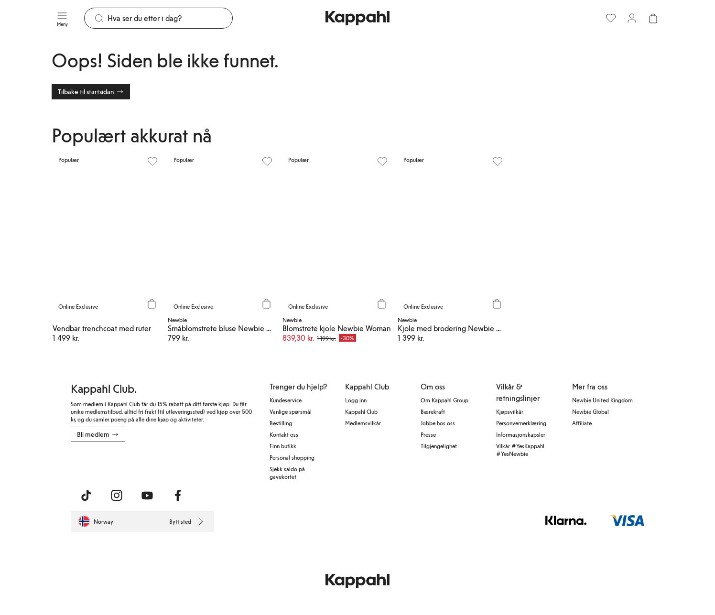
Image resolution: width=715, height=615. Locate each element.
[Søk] (170, 18)
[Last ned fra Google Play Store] (162, 463)
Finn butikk (283, 445)
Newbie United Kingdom (602, 400)
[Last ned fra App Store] (99, 463)
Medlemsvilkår (363, 423)
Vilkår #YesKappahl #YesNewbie (520, 449)
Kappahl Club (361, 411)
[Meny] (62, 18)
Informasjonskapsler (520, 434)
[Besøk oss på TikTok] (86, 495)
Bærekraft (433, 411)
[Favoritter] (610, 18)
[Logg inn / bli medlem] (631, 18)
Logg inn (356, 400)
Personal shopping (292, 457)
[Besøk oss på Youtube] (147, 495)
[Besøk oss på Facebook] (177, 495)
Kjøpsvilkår (509, 411)
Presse (428, 434)
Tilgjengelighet (439, 445)
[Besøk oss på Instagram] (116, 495)
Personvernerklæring (521, 423)
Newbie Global (590, 411)
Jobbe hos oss (438, 423)
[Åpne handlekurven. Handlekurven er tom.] (652, 18)
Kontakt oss (284, 434)
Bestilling (281, 423)
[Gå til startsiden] (357, 18)
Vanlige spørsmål (291, 411)
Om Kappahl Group (444, 400)
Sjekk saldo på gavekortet (287, 472)
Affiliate (582, 423)
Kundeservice (286, 400)
